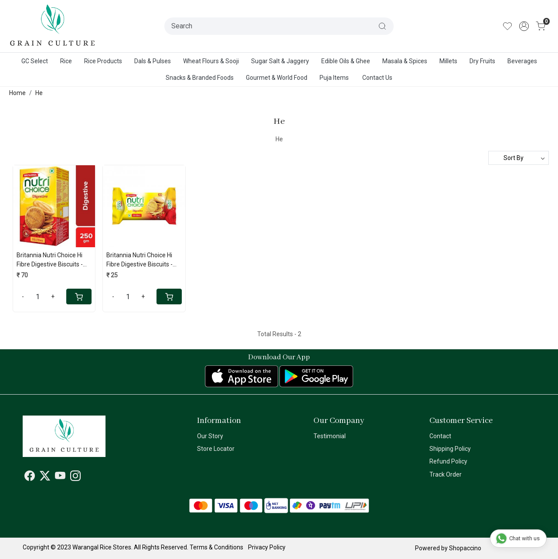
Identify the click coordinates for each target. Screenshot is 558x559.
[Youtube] (60, 477)
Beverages (522, 61)
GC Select (34, 61)
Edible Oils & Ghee (345, 61)
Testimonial (329, 436)
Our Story (210, 436)
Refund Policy (448, 461)
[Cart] (79, 296)
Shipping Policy (450, 448)
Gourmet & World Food (276, 77)
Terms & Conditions (216, 547)
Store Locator (216, 448)
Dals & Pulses (152, 61)
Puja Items (334, 77)
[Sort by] (518, 158)
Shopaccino (465, 548)
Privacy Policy (267, 547)
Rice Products (103, 61)
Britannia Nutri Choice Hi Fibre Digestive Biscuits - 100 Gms (139, 260)
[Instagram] (75, 477)
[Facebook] (30, 477)
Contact (440, 436)
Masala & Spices (404, 61)
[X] (45, 477)
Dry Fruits (482, 61)
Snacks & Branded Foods (200, 77)
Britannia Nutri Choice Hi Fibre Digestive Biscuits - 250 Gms (50, 260)
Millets (448, 61)
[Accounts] (524, 26)
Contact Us (377, 77)
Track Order (445, 474)
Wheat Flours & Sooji (211, 61)
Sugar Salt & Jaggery (280, 61)
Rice (66, 61)
